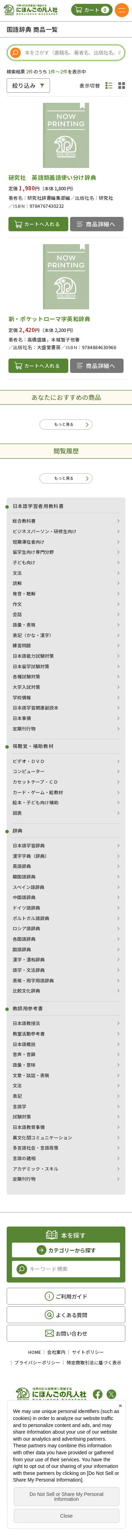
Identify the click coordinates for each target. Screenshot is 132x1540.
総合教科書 (24, 521)
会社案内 (56, 1352)
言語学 (19, 1106)
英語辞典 (22, 866)
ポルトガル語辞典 (31, 918)
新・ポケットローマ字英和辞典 (49, 319)
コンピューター (29, 772)
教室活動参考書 (29, 1034)
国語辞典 (22, 949)
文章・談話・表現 (31, 1075)
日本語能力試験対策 (33, 656)
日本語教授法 (26, 1023)
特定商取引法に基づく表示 (94, 1362)
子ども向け (24, 562)
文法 (17, 573)
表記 (17, 1096)
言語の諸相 (24, 1158)
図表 (17, 813)
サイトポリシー (88, 1352)
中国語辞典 (24, 898)
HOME (34, 1352)
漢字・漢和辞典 (29, 960)
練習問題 (22, 646)
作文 (17, 604)
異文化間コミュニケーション (42, 1138)
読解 (17, 583)
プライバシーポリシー (37, 1362)
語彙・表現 (24, 625)
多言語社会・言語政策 (35, 1148)
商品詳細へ (100, 224)
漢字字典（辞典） (31, 856)
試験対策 (22, 1117)
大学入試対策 (26, 687)
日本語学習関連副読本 (35, 708)
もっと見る (63, 424)
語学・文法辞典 (29, 970)
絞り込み (24, 85)
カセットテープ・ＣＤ (35, 782)
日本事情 (22, 718)
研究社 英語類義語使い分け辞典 (52, 177)
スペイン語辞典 (28, 887)
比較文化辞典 (26, 991)
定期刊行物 (24, 729)
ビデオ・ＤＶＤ (29, 761)
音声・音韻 (24, 1055)
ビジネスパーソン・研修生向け (45, 531)
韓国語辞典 (24, 877)
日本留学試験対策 (31, 666)
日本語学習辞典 (29, 845)
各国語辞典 (24, 939)
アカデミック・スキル (35, 1169)
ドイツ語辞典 (26, 908)
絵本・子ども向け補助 (35, 803)
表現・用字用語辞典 (33, 980)
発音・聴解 (24, 594)
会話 (17, 615)
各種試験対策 (26, 677)
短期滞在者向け (29, 542)
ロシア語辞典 (26, 929)
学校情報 (22, 697)
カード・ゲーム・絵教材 (38, 792)
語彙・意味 (24, 1065)
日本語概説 (24, 1044)
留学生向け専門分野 (33, 552)
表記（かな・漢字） (33, 635)
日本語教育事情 (29, 1127)
